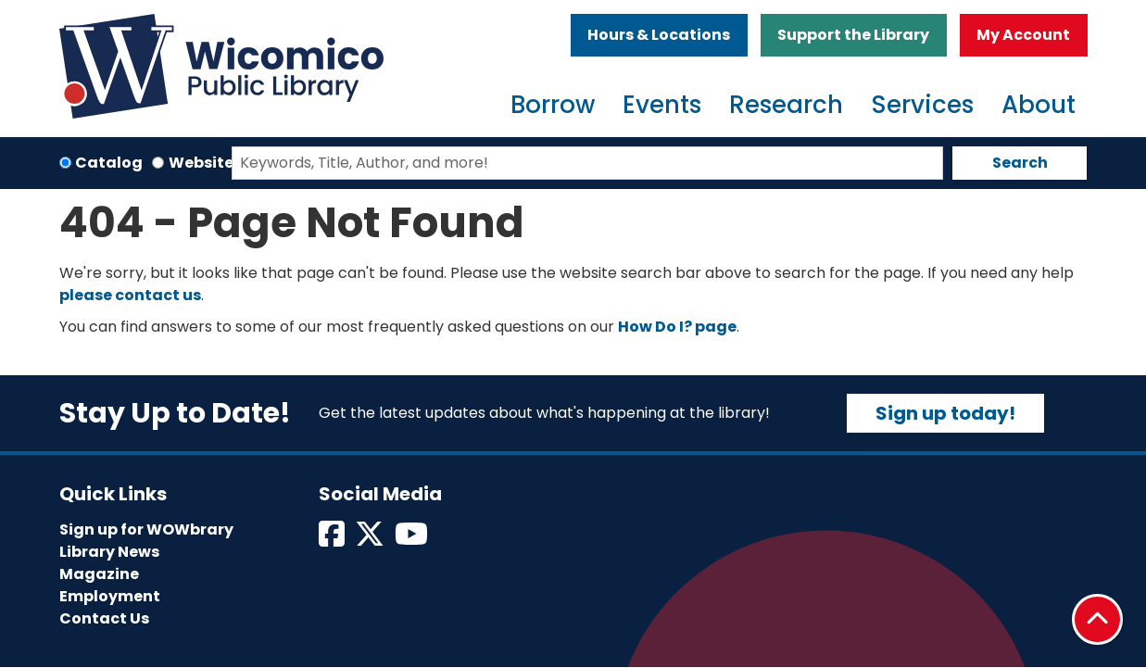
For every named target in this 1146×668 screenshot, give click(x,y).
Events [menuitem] (662, 104)
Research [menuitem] (786, 104)
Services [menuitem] (922, 104)
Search (1020, 162)
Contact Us (104, 618)
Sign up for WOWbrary (146, 529)
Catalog (109, 162)
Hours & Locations (658, 34)
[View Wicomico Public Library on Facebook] (333, 539)
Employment (109, 596)
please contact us (130, 295)
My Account (1023, 34)
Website (201, 162)
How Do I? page (677, 326)
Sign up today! (945, 413)
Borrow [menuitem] (552, 104)
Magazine (99, 574)
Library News (109, 551)
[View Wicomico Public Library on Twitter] (371, 539)
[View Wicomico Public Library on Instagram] (413, 539)
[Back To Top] (1097, 619)
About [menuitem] (1038, 104)
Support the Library (853, 34)
